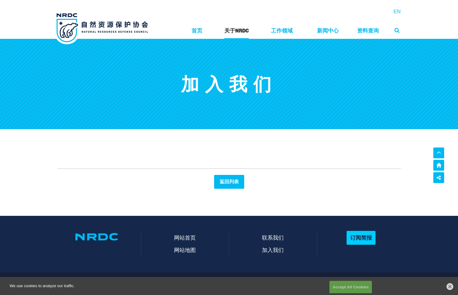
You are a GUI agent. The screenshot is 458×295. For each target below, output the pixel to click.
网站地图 (185, 250)
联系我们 (273, 237)
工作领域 (282, 30)
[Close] (450, 288)
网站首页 (185, 237)
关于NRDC (236, 30)
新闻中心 (328, 30)
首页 (197, 30)
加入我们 (273, 250)
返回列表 (229, 181)
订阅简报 (361, 237)
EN (397, 11)
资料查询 (368, 30)
